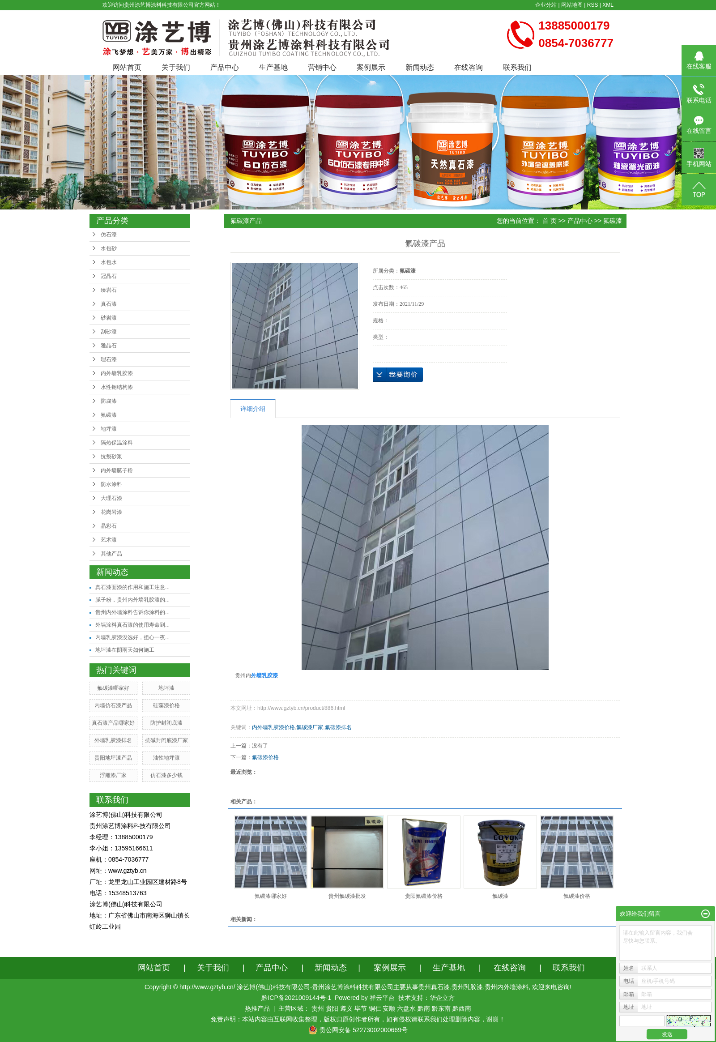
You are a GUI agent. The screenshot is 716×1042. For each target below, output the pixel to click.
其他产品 (111, 554)
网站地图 (572, 5)
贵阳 (332, 1008)
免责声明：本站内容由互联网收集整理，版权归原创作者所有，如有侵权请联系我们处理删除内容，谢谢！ (358, 1019)
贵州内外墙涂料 (506, 987)
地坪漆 (109, 429)
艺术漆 (109, 540)
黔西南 (461, 1008)
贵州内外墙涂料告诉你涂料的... (132, 612)
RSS (592, 5)
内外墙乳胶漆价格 (273, 727)
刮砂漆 (109, 332)
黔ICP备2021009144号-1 (296, 997)
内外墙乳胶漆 (117, 373)
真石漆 (109, 304)
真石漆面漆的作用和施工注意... (132, 587)
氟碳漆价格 (265, 757)
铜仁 (375, 1008)
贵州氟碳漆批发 (347, 896)
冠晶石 (109, 276)
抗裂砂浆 (111, 456)
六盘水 (406, 1008)
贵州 (317, 1008)
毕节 (360, 1008)
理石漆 (109, 359)
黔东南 (441, 1008)
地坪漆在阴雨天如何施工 (124, 650)
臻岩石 (109, 290)
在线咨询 (468, 67)
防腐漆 (109, 401)
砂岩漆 (109, 318)
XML (608, 5)
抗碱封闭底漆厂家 (166, 740)
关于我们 (176, 67)
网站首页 (127, 67)
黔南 (424, 1008)
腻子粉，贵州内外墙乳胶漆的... (132, 600)
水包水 (109, 262)
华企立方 (442, 997)
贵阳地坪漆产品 (113, 758)
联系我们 (517, 67)
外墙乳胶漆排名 (113, 740)
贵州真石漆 (434, 987)
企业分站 (546, 5)
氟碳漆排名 (338, 727)
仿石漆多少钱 (166, 775)
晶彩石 (109, 526)
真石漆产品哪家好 (113, 723)
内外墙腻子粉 (117, 470)
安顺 (389, 1008)
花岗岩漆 (111, 512)
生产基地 (273, 67)
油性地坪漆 (166, 758)
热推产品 (257, 1008)
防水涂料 (111, 484)
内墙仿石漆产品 (113, 705)
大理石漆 (111, 498)
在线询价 (398, 374)
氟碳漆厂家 (309, 727)
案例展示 (371, 67)
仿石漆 (109, 234)
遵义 (346, 1008)
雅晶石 (109, 345)
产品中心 (224, 67)
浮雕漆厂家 (113, 775)
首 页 (549, 220)
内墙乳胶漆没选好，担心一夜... (132, 637)
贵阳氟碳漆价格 (424, 896)
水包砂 (109, 248)
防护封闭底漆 (166, 723)
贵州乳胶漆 (467, 987)
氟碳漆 (109, 415)
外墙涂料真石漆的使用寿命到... (132, 625)
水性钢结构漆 (117, 387)
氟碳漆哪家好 (113, 688)
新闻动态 (419, 67)
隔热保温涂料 (117, 443)
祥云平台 (382, 997)
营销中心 (322, 67)
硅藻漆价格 (166, 705)
